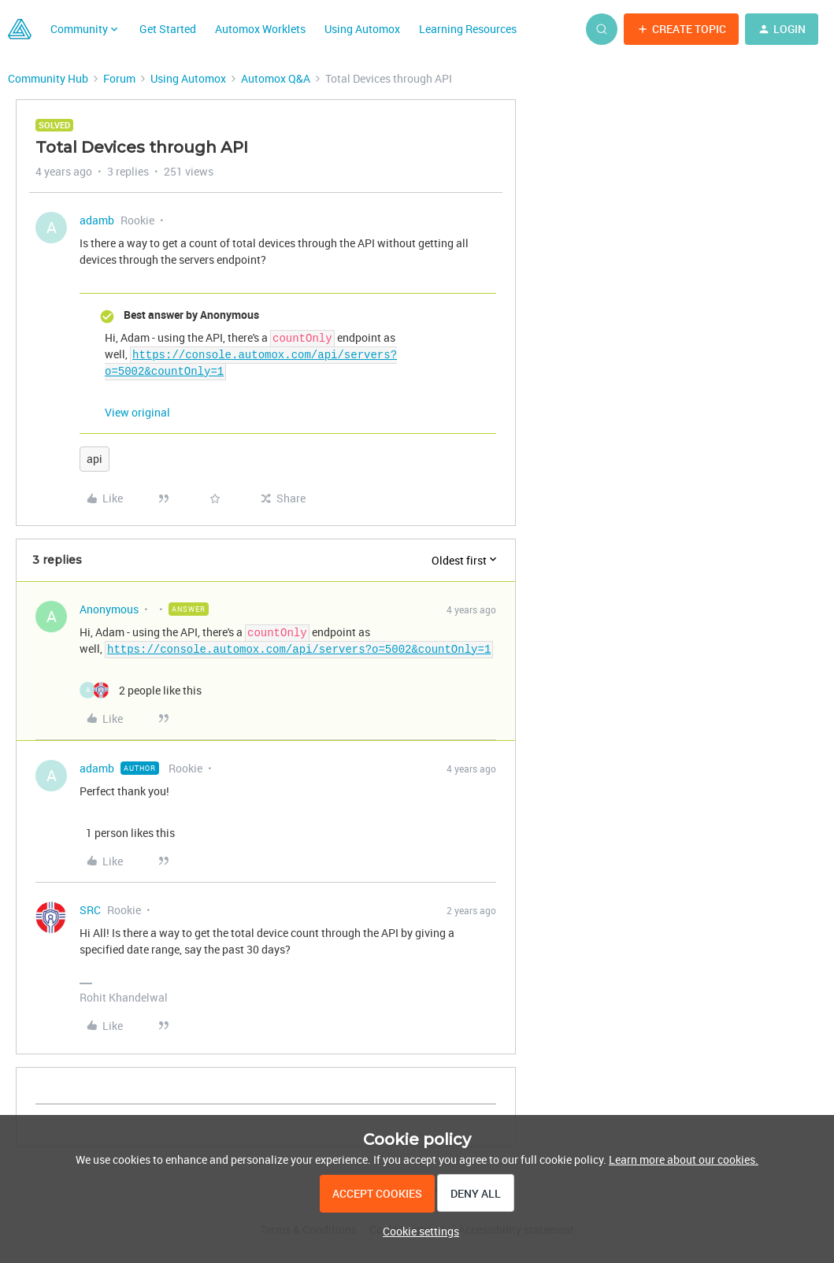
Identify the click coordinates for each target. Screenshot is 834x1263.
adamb (97, 220)
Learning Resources (468, 28)
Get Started (167, 28)
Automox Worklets (260, 28)
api (94, 458)
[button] (681, 29)
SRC (90, 909)
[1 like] (127, 832)
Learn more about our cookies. (683, 1159)
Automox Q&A (275, 78)
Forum (119, 78)
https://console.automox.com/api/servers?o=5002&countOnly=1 (299, 648)
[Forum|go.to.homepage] (20, 29)
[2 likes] (141, 690)
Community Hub (48, 78)
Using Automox (362, 28)
